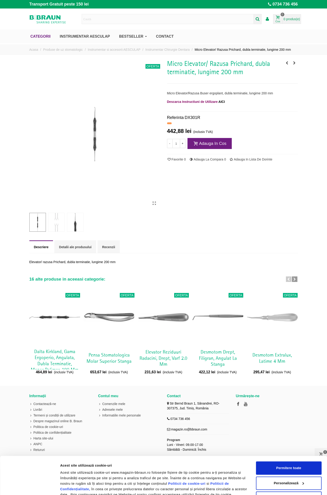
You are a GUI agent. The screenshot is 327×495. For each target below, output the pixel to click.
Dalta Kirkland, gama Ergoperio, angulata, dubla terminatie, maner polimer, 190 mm (54, 361)
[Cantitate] (176, 143)
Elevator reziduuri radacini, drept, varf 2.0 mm (163, 358)
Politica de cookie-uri (120, 473)
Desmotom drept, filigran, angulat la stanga (218, 358)
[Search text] (168, 19)
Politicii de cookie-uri (187, 451)
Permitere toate (288, 436)
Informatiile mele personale (119, 415)
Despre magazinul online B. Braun (55, 421)
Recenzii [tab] (108, 247)
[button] (288, 279)
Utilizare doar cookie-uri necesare (288, 466)
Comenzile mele (111, 404)
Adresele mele (110, 409)
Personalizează (289, 451)
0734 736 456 (285, 4)
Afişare (66, 486)
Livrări (35, 409)
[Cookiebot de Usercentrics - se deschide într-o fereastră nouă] (30, 486)
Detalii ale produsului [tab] (75, 247)
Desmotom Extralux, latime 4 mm (272, 358)
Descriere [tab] (41, 247)
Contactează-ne (42, 404)
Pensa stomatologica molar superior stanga (109, 358)
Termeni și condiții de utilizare (52, 415)
